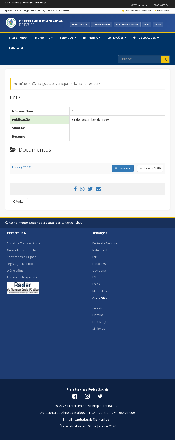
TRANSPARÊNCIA (101, 24)
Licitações (99, 264)
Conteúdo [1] (13, 2)
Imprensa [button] (91, 38)
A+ (139, 5)
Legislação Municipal (53, 83)
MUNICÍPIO (44, 38)
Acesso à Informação (136, 10)
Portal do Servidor (104, 243)
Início (23, 83)
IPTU (95, 257)
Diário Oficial (15, 270)
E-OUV (158, 24)
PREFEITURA (18, 38)
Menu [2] (28, 2)
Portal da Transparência (23, 243)
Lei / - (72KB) (21, 167)
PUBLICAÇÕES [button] (146, 38)
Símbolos (98, 328)
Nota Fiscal (99, 250)
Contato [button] (17, 48)
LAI (94, 277)
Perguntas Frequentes (22, 277)
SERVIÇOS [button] (68, 38)
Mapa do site (101, 291)
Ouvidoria (162, 10)
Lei (81, 83)
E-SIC (146, 24)
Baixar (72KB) (150, 168)
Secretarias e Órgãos (21, 257)
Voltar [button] (19, 201)
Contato (97, 308)
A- (147, 5)
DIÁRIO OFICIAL (80, 24)
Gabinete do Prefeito (21, 250)
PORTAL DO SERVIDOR (127, 24)
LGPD (96, 284)
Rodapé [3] (40, 2)
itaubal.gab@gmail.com (93, 419)
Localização (100, 322)
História (97, 315)
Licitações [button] (116, 38)
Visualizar (123, 168)
